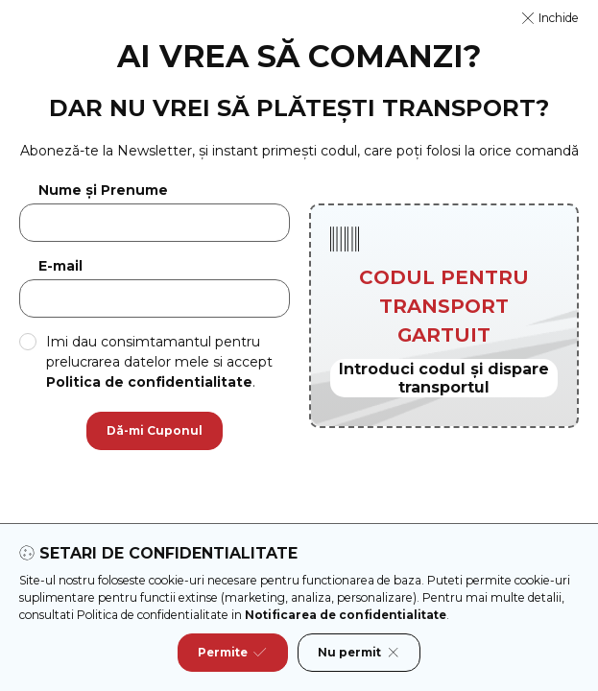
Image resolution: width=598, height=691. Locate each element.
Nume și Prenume (103, 190)
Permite (232, 652)
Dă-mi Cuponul (155, 430)
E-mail (60, 266)
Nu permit (359, 652)
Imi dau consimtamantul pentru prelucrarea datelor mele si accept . (159, 362)
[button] (550, 18)
